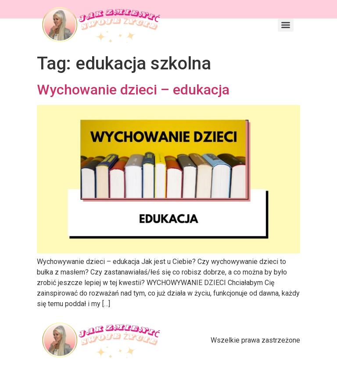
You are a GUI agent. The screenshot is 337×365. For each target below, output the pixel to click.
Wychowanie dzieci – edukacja (133, 89)
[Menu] (286, 25)
